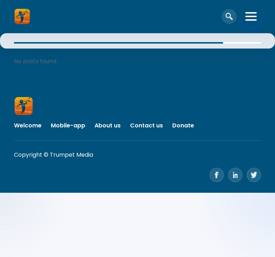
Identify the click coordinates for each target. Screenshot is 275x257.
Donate (183, 125)
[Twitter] (254, 175)
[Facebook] (216, 175)
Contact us (146, 125)
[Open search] (229, 16)
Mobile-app (68, 125)
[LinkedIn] (235, 175)
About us (108, 125)
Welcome (28, 125)
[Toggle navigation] (251, 16)
